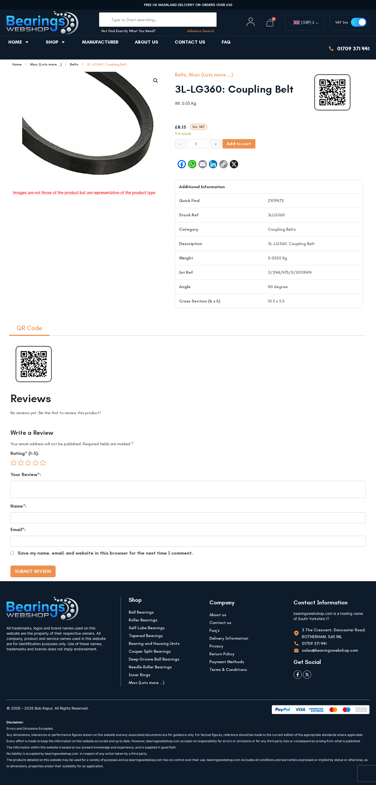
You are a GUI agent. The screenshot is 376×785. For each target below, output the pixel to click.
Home (18, 42)
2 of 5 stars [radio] (21, 463)
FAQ (226, 42)
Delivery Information (228, 638)
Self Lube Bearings (147, 627)
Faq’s (214, 630)
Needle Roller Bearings (150, 666)
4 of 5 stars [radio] (35, 463)
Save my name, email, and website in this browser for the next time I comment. (105, 553)
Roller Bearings (143, 619)
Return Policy (221, 653)
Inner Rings (139, 674)
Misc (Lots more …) (146, 682)
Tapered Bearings (146, 635)
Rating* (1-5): (24, 453)
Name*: (18, 506)
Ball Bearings (141, 612)
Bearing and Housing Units (154, 643)
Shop (56, 42)
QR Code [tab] (29, 328)
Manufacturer (100, 42)
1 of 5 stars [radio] (13, 463)
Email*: (18, 529)
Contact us (190, 42)
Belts (74, 64)
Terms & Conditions (228, 669)
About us (146, 42)
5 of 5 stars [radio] (43, 463)
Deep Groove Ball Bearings (154, 659)
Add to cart (239, 143)
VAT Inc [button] (341, 22)
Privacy (216, 646)
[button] (155, 80)
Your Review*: (25, 474)
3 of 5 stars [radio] (28, 463)
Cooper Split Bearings (150, 651)
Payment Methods (226, 661)
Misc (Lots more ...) (46, 64)
